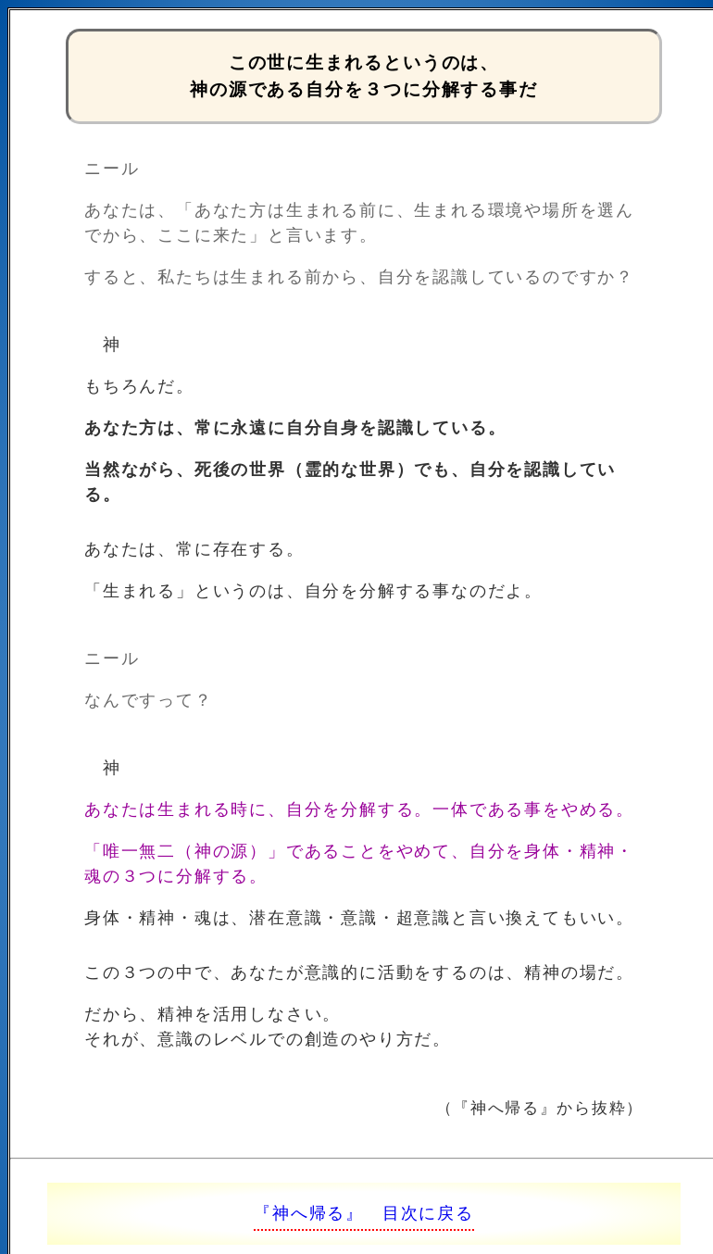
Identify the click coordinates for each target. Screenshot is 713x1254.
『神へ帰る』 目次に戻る (364, 1213)
